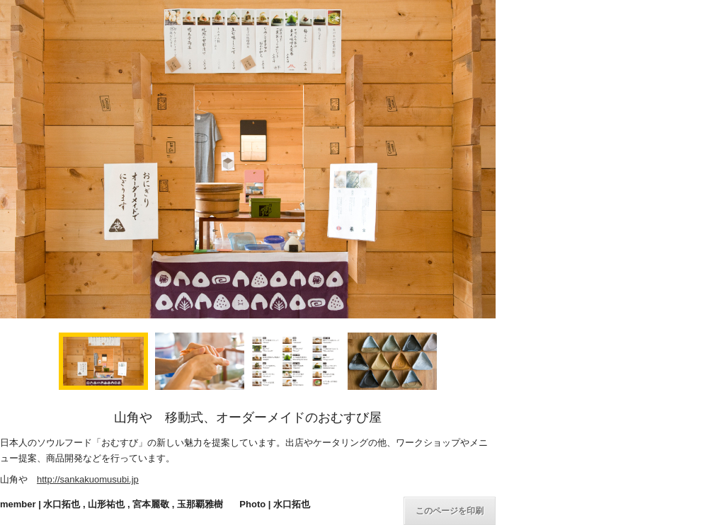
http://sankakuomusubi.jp (88, 479)
